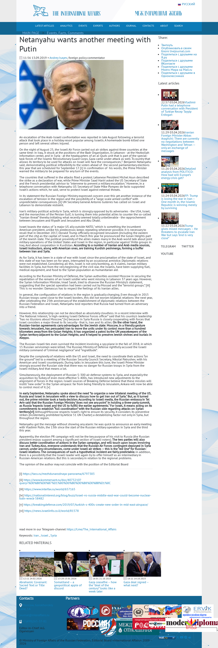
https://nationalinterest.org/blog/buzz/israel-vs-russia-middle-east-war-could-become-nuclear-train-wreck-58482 (85, 496)
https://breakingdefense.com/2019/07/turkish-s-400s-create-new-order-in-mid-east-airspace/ (86, 504)
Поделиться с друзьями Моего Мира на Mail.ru (177, 68)
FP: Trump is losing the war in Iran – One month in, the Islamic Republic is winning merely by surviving (179, 202)
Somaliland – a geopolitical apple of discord (68, 585)
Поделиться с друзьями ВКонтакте (177, 61)
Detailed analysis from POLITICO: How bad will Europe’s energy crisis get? (178, 173)
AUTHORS (114, 25)
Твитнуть (167, 45)
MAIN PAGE (30, 33)
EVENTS (83, 25)
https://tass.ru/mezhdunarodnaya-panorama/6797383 (59, 474)
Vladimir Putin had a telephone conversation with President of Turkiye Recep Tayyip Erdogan (179, 108)
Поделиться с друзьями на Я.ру (179, 55)
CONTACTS (148, 25)
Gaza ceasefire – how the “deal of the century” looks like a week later (103, 586)
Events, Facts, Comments (65, 33)
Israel (44, 535)
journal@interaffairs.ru (34, 615)
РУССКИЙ (186, 4)
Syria (53, 535)
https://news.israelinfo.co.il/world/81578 (51, 511)
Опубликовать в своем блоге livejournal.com (176, 49)
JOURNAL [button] (131, 25)
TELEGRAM (168, 246)
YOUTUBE (167, 254)
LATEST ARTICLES (44, 25)
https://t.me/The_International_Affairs (91, 529)
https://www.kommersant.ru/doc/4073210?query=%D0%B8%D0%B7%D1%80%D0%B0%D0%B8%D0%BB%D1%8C (65, 481)
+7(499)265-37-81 (34, 621)
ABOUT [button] (164, 25)
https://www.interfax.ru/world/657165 (49, 489)
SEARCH (178, 25)
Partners (72, 598)
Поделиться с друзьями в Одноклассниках (178, 74)
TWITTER (188, 246)
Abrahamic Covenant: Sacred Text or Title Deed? (33, 585)
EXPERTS (98, 25)
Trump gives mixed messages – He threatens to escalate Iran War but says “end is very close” (179, 232)
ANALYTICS (66, 25)
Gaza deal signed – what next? (136, 583)
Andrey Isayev (58, 58)
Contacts (26, 598)
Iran (36, 535)
